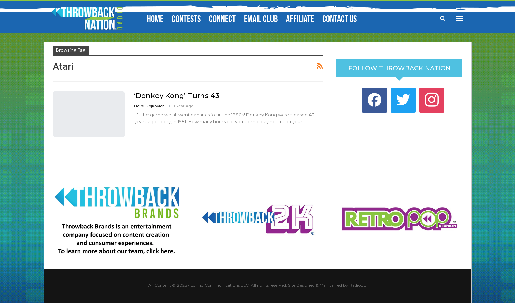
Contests (186, 19)
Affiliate (300, 19)
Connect (222, 19)
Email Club (261, 19)
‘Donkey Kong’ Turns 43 (176, 95)
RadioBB (358, 285)
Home (155, 19)
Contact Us (339, 19)
